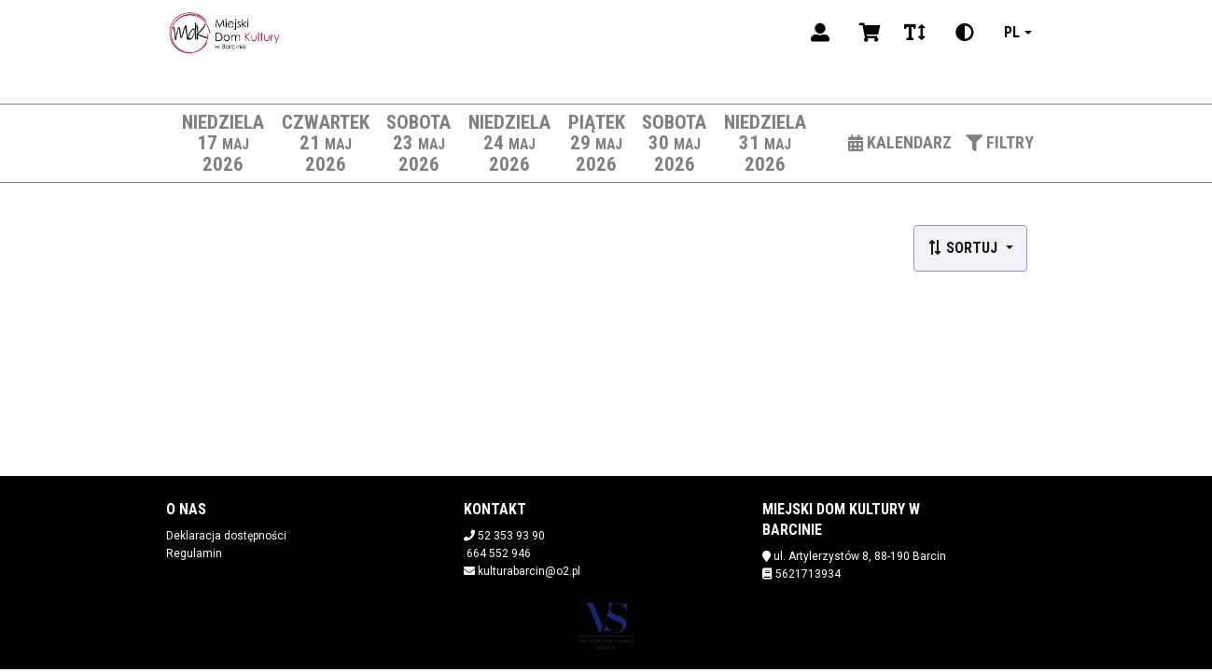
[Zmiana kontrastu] (964, 32)
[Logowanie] (820, 32)
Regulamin (194, 553)
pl (1012, 32)
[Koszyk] (866, 32)
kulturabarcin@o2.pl (529, 571)
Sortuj (964, 248)
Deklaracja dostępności (226, 535)
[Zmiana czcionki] (914, 32)
